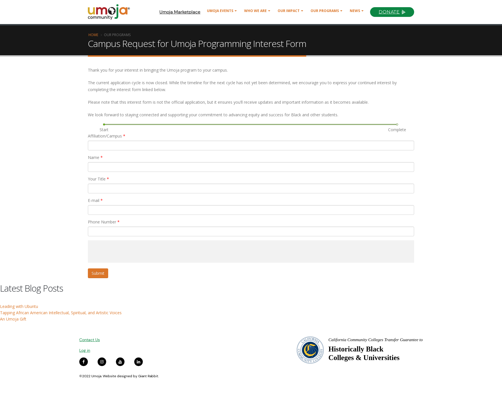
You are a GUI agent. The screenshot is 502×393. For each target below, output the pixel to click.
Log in (84, 350)
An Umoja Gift (13, 319)
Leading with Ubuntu (19, 306)
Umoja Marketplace (179, 12)
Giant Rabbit (148, 376)
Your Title (98, 179)
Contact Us (89, 339)
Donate (389, 12)
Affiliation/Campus (106, 136)
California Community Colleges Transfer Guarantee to (375, 339)
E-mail (95, 200)
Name (95, 157)
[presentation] (131, 251)
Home (93, 34)
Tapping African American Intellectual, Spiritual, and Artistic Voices (61, 312)
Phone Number (104, 222)
